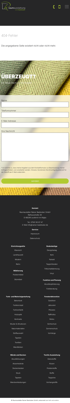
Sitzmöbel (18, 279)
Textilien (18, 342)
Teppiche (52, 378)
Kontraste (18, 319)
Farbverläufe (18, 310)
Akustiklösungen (18, 359)
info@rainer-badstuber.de (38, 225)
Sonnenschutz (52, 328)
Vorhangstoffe (51, 382)
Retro (18, 264)
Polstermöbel (18, 275)
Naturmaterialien (18, 328)
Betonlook (18, 301)
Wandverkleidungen (18, 382)
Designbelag (52, 250)
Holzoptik (18, 314)
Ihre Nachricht (8, 131)
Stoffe (52, 373)
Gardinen (52, 301)
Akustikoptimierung (52, 284)
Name (4, 100)
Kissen (52, 364)
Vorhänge (52, 333)
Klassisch (18, 250)
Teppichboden (52, 264)
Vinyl (52, 273)
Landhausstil (18, 255)
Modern (18, 259)
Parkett (52, 259)
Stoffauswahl (18, 333)
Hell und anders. (54, 400)
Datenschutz (35, 238)
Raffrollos (52, 314)
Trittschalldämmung (52, 269)
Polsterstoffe (52, 368)
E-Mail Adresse (8, 121)
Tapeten (18, 338)
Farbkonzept (18, 305)
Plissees (52, 310)
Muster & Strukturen (18, 324)
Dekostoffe (52, 359)
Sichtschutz (51, 324)
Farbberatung (51, 289)
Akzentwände (18, 364)
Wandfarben (18, 347)
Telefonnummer (8, 110)
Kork (52, 255)
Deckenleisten (18, 368)
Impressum (35, 234)
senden (35, 181)
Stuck (18, 373)
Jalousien (52, 305)
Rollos (52, 319)
